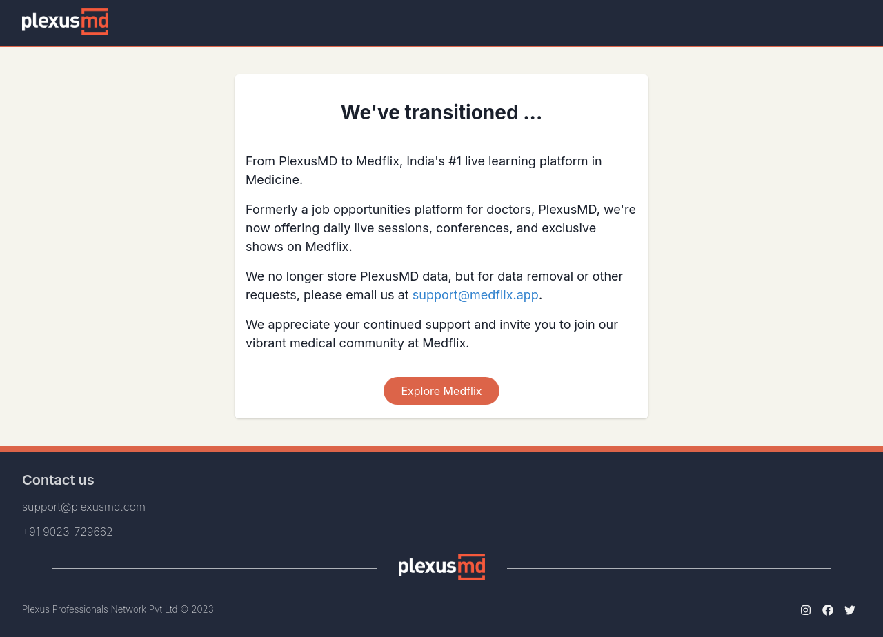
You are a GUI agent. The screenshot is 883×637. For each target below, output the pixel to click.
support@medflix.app (476, 294)
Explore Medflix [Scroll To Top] (441, 391)
